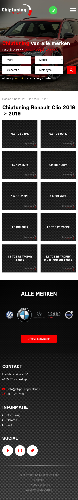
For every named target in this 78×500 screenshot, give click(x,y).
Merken (6, 99)
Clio (29, 99)
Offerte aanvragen (39, 338)
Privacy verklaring (39, 484)
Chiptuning (13, 415)
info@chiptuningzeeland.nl (21, 389)
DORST (47, 489)
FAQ (9, 425)
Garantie (12, 420)
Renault (19, 99)
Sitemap (39, 479)
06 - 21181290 (13, 394)
